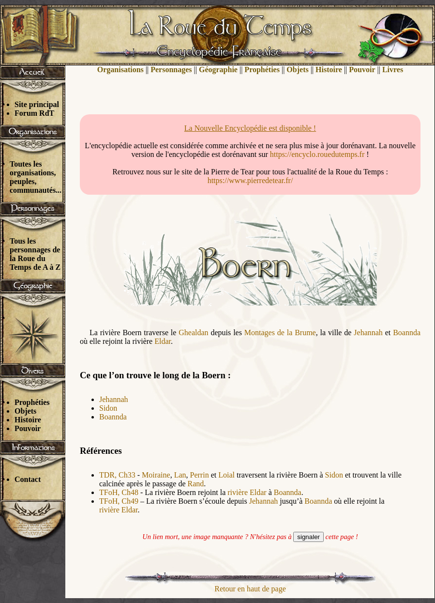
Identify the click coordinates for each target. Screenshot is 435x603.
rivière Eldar (246, 492)
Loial (226, 475)
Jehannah (368, 332)
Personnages (171, 69)
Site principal (37, 104)
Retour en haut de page (250, 589)
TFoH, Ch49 (118, 501)
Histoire (28, 420)
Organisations (120, 69)
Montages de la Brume (280, 332)
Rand (196, 483)
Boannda (406, 332)
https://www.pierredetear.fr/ (250, 180)
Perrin (199, 475)
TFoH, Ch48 (118, 492)
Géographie (218, 69)
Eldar (162, 341)
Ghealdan (193, 332)
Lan (180, 475)
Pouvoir (28, 428)
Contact (28, 479)
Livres (392, 69)
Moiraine (156, 475)
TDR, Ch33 (117, 475)
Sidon (108, 408)
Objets (25, 411)
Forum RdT (34, 113)
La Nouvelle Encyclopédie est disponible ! (250, 128)
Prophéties (32, 402)
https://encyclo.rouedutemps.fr (317, 154)
